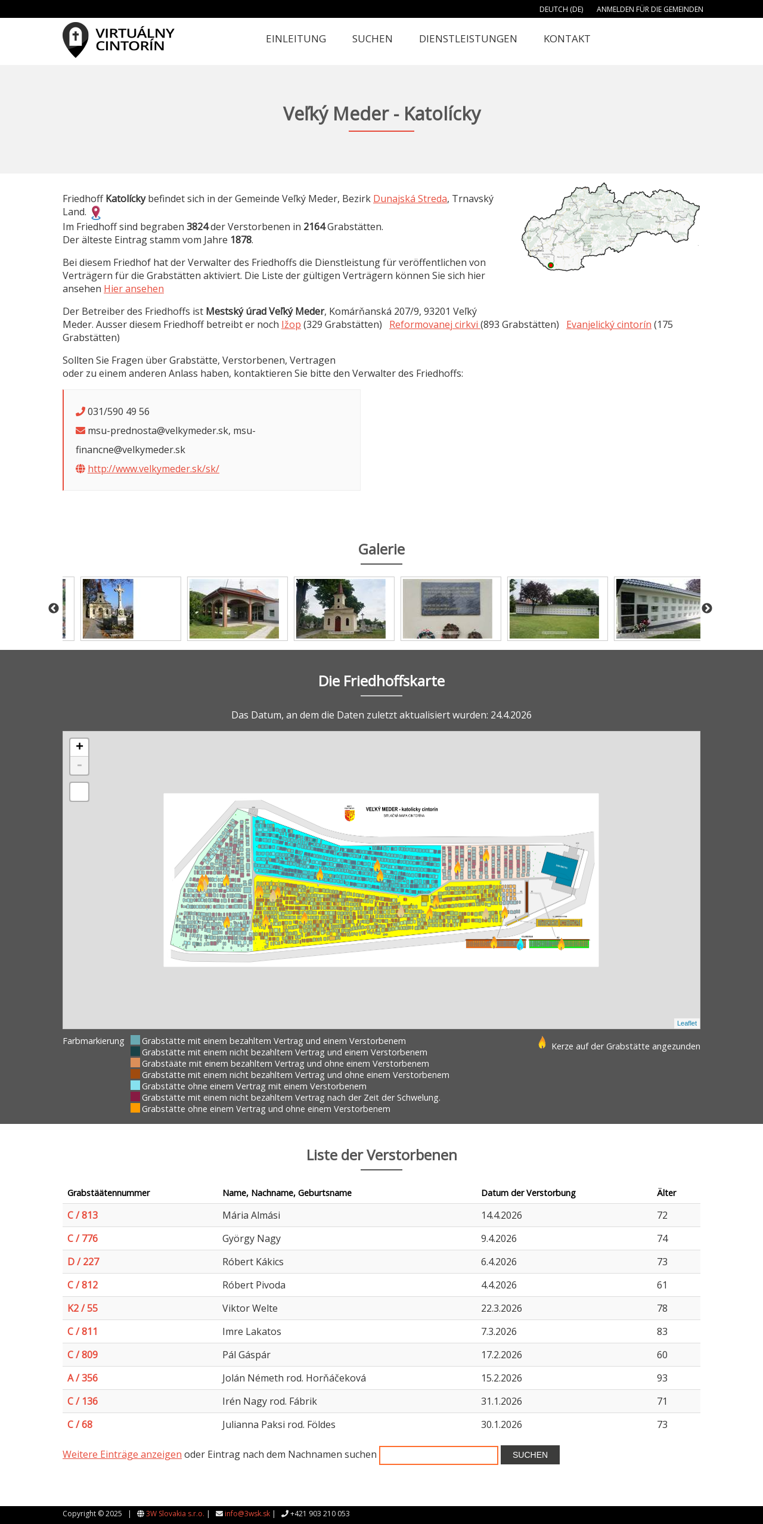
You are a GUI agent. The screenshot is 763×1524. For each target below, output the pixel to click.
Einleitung (296, 38)
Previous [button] (54, 608)
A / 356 (82, 1377)
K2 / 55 (82, 1308)
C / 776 (82, 1238)
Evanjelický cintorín (609, 324)
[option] (116, 609)
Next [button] (707, 608)
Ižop (291, 324)
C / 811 (82, 1331)
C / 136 (82, 1401)
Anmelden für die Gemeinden (650, 9)
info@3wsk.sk (247, 1513)
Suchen (372, 38)
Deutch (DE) (561, 9)
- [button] (79, 766)
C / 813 (82, 1215)
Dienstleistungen (468, 38)
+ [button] (79, 748)
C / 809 (82, 1354)
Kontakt (567, 38)
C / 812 (82, 1284)
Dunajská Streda (410, 198)
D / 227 (83, 1261)
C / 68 (79, 1424)
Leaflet (687, 1023)
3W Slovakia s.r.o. (175, 1513)
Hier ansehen (134, 288)
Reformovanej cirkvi (434, 324)
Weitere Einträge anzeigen (122, 1454)
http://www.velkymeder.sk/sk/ (153, 468)
